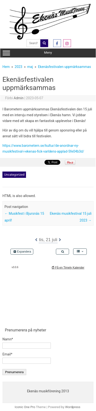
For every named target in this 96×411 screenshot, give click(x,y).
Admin (18, 98)
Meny (48, 53)
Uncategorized (14, 174)
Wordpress (72, 407)
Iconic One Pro (25, 407)
